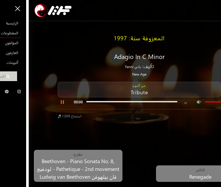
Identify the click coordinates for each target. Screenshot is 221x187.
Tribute (110, 92)
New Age (111, 74)
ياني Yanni (104, 66)
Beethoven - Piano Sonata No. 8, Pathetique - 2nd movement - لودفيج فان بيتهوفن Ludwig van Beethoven (49, 168)
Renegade (171, 176)
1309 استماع (41, 115)
